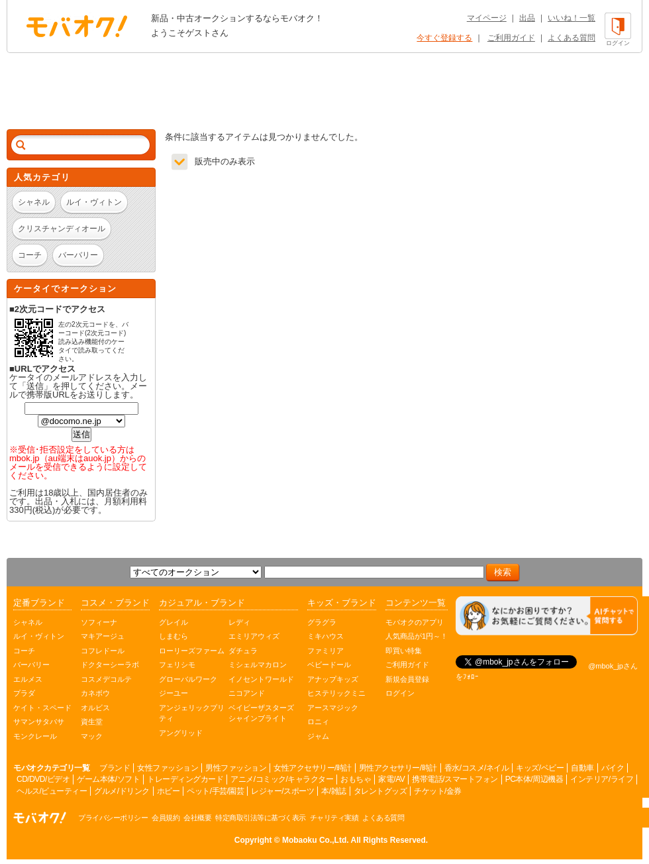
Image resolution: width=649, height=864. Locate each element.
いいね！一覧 (571, 18)
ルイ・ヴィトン (38, 636)
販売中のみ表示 (225, 161)
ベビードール (329, 665)
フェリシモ (177, 665)
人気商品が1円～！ (416, 636)
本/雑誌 (333, 791)
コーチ (24, 651)
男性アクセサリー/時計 (398, 768)
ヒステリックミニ (336, 693)
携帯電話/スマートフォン (454, 779)
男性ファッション (235, 768)
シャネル (27, 622)
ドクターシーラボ (110, 665)
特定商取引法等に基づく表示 (260, 818)
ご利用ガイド (511, 37)
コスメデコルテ (106, 679)
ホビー (168, 791)
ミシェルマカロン (257, 665)
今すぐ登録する (444, 37)
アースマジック (332, 708)
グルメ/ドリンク (121, 791)
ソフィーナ (99, 622)
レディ (239, 622)
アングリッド (181, 733)
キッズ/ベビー (540, 768)
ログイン (400, 693)
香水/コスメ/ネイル (476, 768)
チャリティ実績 (334, 818)
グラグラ (321, 622)
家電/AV (391, 779)
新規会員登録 (407, 679)
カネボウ (95, 693)
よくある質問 (571, 37)
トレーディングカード (185, 779)
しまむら (173, 636)
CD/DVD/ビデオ (43, 779)
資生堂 (92, 722)
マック (92, 736)
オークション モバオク (77, 25)
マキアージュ (103, 636)
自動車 (582, 768)
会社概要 (197, 818)
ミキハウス (325, 636)
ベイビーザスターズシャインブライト (261, 713)
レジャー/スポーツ (282, 791)
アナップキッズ (332, 679)
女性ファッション (167, 768)
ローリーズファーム (192, 651)
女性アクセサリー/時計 (313, 768)
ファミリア (325, 651)
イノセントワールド (261, 679)
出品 (527, 18)
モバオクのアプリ (414, 622)
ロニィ (318, 722)
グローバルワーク (188, 679)
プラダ (24, 693)
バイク (612, 768)
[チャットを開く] (547, 615)
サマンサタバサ (38, 722)
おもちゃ (355, 779)
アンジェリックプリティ (192, 713)
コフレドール (103, 651)
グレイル (173, 622)
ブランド (114, 768)
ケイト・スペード (42, 708)
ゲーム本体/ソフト (108, 779)
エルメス (27, 679)
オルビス (95, 708)
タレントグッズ (380, 791)
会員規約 (165, 818)
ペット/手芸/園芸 (215, 791)
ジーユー (173, 693)
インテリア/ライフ (601, 779)
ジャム (318, 736)
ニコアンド (246, 693)
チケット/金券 (438, 791)
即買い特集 (403, 651)
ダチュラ (243, 651)
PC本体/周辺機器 (534, 779)
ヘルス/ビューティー (52, 791)
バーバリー (31, 665)
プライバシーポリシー (113, 818)
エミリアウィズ (253, 636)
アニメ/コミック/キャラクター (281, 779)
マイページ (487, 18)
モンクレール (35, 736)
